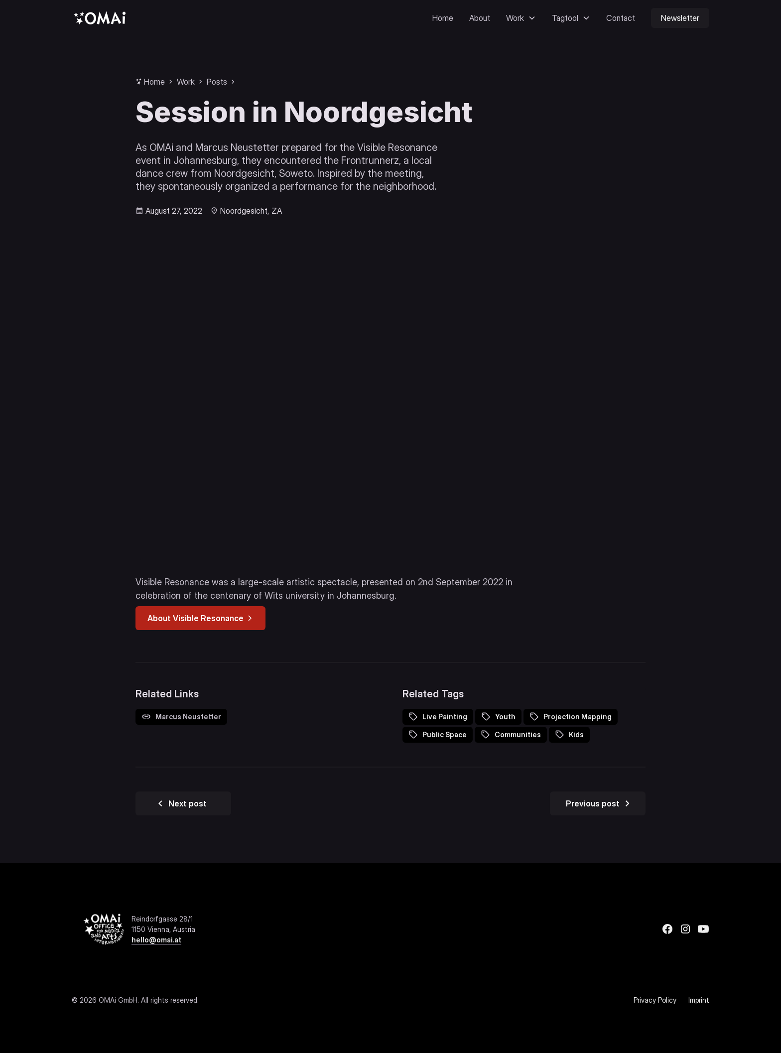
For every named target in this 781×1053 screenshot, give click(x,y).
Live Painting (444, 716)
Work (186, 82)
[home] (100, 17)
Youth (505, 716)
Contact (620, 18)
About (479, 18)
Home (442, 18)
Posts (217, 82)
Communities (518, 734)
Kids (576, 734)
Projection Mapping (577, 716)
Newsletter (680, 18)
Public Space (444, 734)
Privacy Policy (655, 1000)
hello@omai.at (156, 939)
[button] (521, 18)
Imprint (698, 1000)
